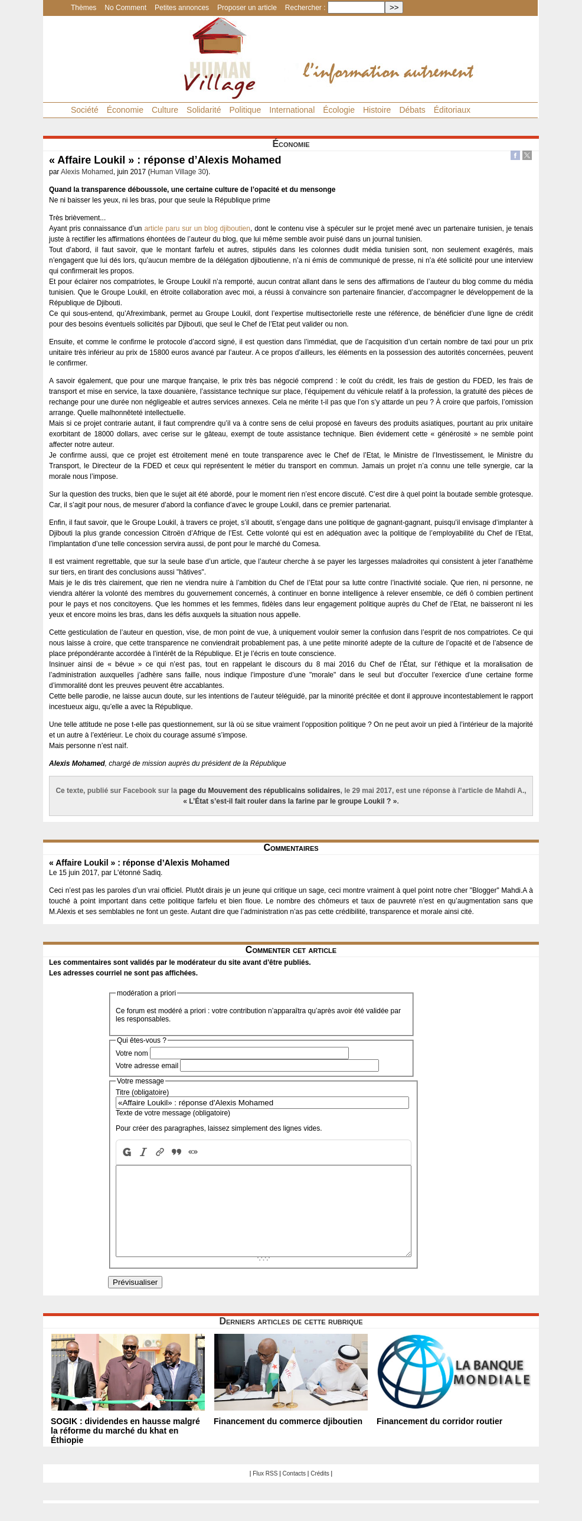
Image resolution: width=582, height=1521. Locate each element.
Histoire (377, 110)
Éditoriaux (452, 110)
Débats (412, 110)
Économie (125, 110)
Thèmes (83, 8)
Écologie (339, 110)
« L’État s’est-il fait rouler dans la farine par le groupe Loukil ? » (290, 801)
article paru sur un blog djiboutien (197, 228)
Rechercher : (305, 8)
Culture (165, 110)
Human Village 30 (178, 172)
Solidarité (204, 110)
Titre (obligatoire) (142, 1092)
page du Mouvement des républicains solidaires (259, 790)
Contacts (294, 1491)
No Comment (125, 8)
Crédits (319, 1491)
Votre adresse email (147, 1066)
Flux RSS (265, 1491)
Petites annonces (182, 8)
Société (85, 110)
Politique (245, 110)
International (292, 110)
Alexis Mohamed (87, 172)
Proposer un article (247, 8)
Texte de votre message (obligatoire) (173, 1113)
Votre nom (132, 1053)
